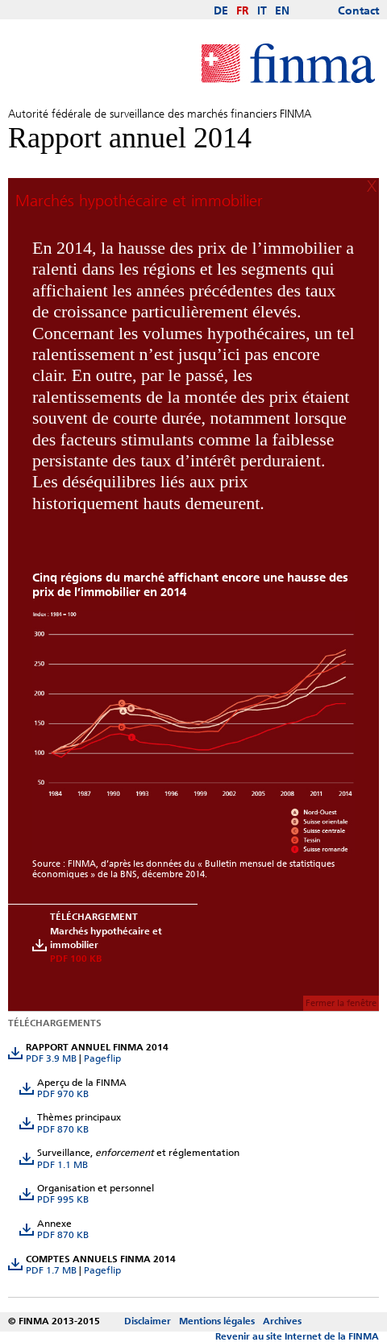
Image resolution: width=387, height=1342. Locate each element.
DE (221, 11)
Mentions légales (217, 1321)
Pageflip (102, 1058)
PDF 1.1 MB (62, 1164)
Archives (282, 1321)
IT (262, 11)
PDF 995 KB (63, 1199)
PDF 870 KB (63, 1129)
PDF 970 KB (63, 1094)
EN (282, 11)
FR (242, 11)
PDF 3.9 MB (51, 1058)
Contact (358, 11)
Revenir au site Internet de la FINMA (297, 1336)
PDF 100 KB (76, 958)
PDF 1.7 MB (51, 1270)
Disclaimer (147, 1321)
